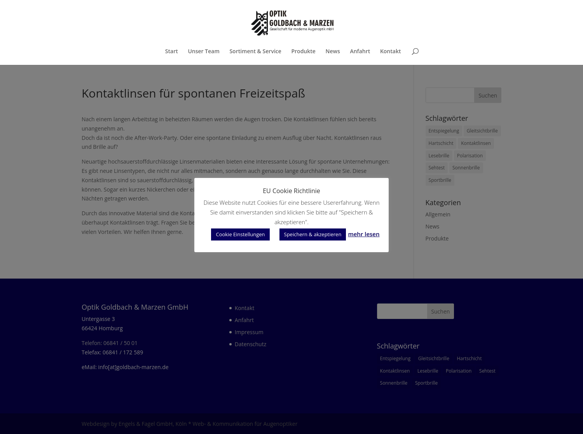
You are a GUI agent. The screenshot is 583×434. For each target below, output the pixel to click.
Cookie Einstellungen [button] (240, 234)
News (333, 52)
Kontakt (390, 52)
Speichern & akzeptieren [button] (313, 234)
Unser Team (203, 52)
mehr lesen (363, 234)
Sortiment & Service (255, 52)
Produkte (303, 52)
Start (171, 52)
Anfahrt (360, 52)
